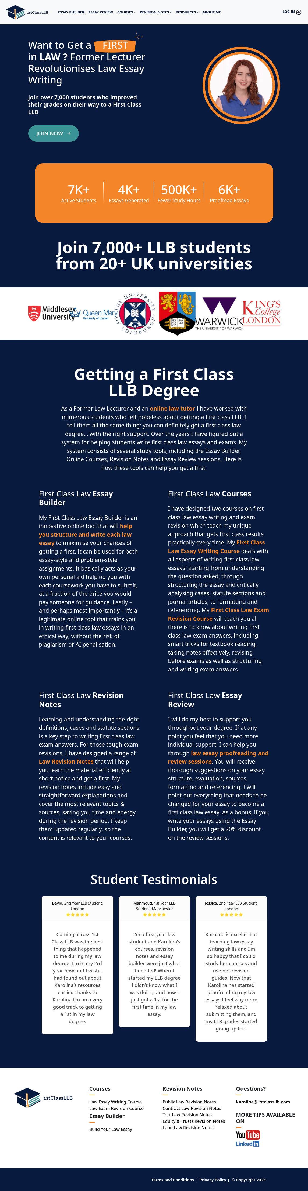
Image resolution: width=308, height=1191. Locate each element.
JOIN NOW (53, 133)
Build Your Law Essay (110, 1129)
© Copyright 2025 (249, 1179)
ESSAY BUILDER (71, 12)
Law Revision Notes (66, 761)
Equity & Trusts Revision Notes (194, 1121)
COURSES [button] (125, 12)
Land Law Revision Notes (188, 1128)
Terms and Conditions (172, 1179)
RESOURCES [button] (186, 12)
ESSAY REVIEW (100, 12)
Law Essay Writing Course (115, 1102)
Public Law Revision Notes (189, 1102)
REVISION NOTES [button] (154, 12)
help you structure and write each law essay (85, 534)
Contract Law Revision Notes (192, 1108)
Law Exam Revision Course (116, 1108)
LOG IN (292, 12)
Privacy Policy (213, 1179)
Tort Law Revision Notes (187, 1115)
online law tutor (172, 408)
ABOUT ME (212, 12)
